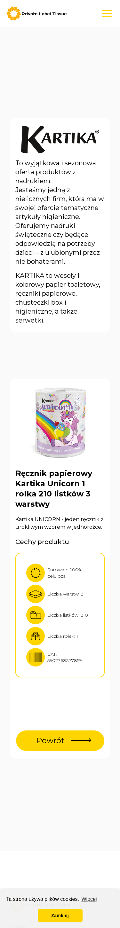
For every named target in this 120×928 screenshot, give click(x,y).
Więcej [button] (89, 899)
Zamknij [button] (59, 915)
